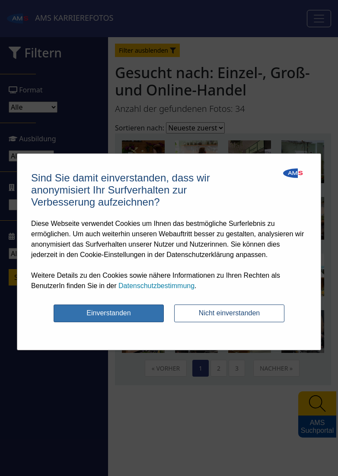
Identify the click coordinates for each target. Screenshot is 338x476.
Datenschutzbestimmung (156, 285)
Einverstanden (108, 313)
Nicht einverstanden (229, 313)
